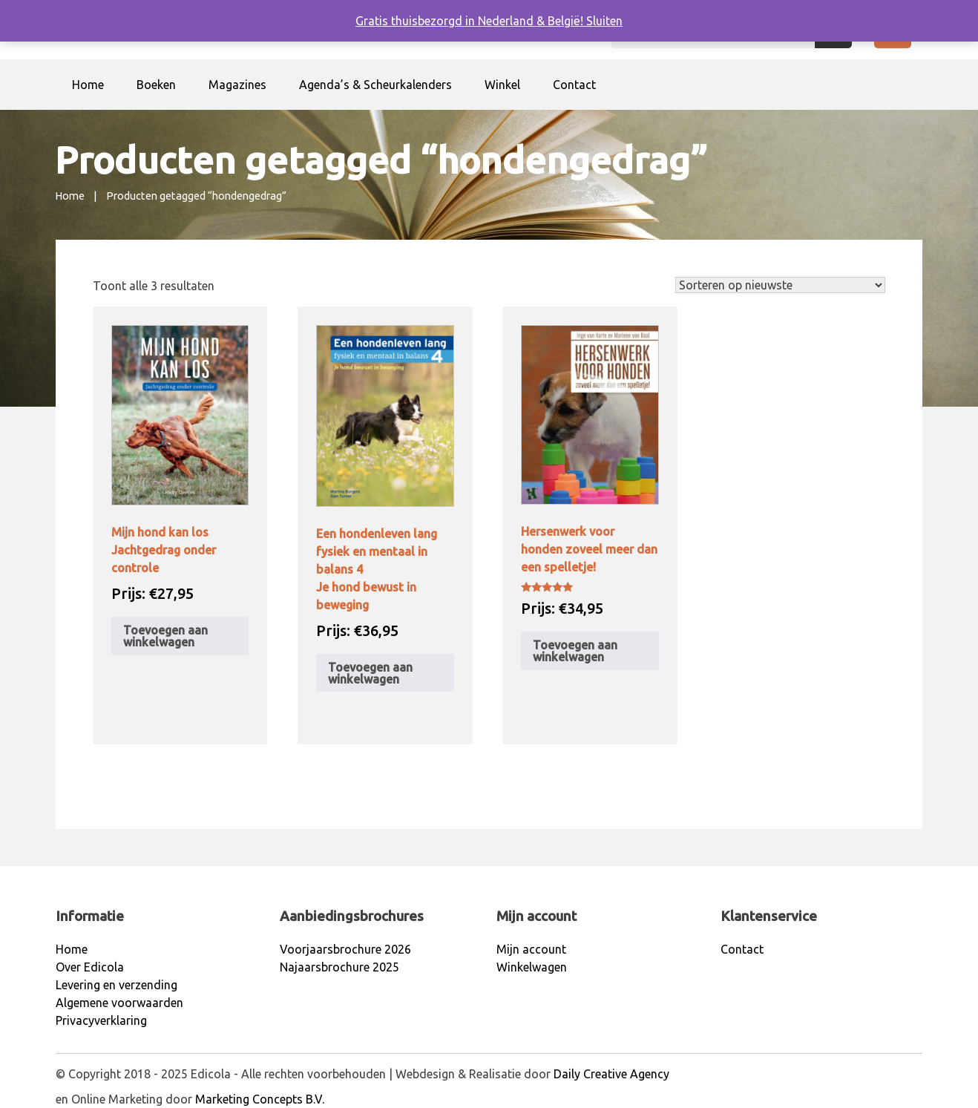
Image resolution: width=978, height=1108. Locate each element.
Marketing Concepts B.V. (259, 1099)
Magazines (237, 84)
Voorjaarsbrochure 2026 (345, 949)
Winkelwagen (531, 967)
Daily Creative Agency (611, 1074)
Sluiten (604, 20)
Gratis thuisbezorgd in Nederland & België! (470, 20)
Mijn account (531, 949)
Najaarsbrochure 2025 (339, 967)
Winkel (502, 84)
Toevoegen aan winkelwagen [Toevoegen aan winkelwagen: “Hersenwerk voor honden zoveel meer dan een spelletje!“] (575, 650)
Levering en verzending (116, 984)
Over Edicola (90, 967)
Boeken (156, 84)
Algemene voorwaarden (119, 1002)
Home (88, 84)
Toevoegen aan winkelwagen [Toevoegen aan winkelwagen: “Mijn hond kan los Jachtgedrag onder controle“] (165, 636)
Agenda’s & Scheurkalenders (375, 84)
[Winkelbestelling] (780, 285)
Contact (574, 84)
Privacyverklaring (101, 1020)
